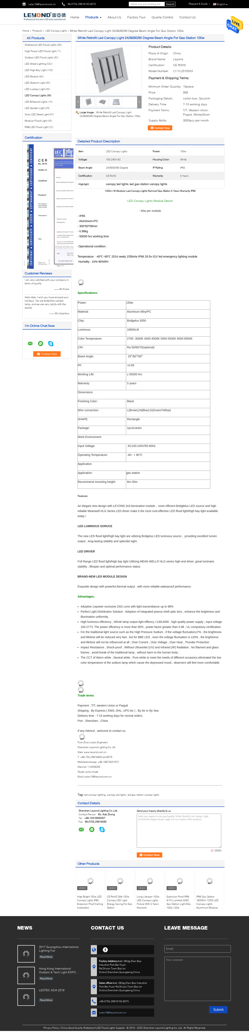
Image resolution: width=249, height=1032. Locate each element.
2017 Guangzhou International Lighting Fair (59, 948)
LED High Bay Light (35, 70)
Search (170, 4)
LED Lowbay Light (35, 89)
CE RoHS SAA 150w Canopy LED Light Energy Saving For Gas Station (119, 902)
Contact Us (187, 17)
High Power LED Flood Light (40, 51)
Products (91, 17)
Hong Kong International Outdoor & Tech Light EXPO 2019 (57, 971)
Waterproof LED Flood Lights (41, 44)
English (222, 4)
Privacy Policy (51, 1027)
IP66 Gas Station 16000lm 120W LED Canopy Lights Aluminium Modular (207, 902)
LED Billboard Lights (36, 101)
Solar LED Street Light (37, 114)
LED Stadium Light (35, 82)
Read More (46, 956)
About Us (114, 17)
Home (74, 17)
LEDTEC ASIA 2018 (51, 990)
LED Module (31, 76)
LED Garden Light (34, 108)
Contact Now (162, 128)
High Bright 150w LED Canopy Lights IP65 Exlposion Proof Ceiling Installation (90, 902)
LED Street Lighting (35, 63)
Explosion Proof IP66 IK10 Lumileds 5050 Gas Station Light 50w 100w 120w (179, 902)
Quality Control (162, 17)
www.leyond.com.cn (95, 752)
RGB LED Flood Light (36, 127)
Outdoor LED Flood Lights (39, 57)
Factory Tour (136, 17)
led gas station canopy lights (143, 794)
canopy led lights (116, 794)
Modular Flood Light (36, 120)
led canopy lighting (94, 794)
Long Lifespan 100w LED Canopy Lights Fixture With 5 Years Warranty (148, 902)
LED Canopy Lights (56, 30)
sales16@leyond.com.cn (42, 4)
